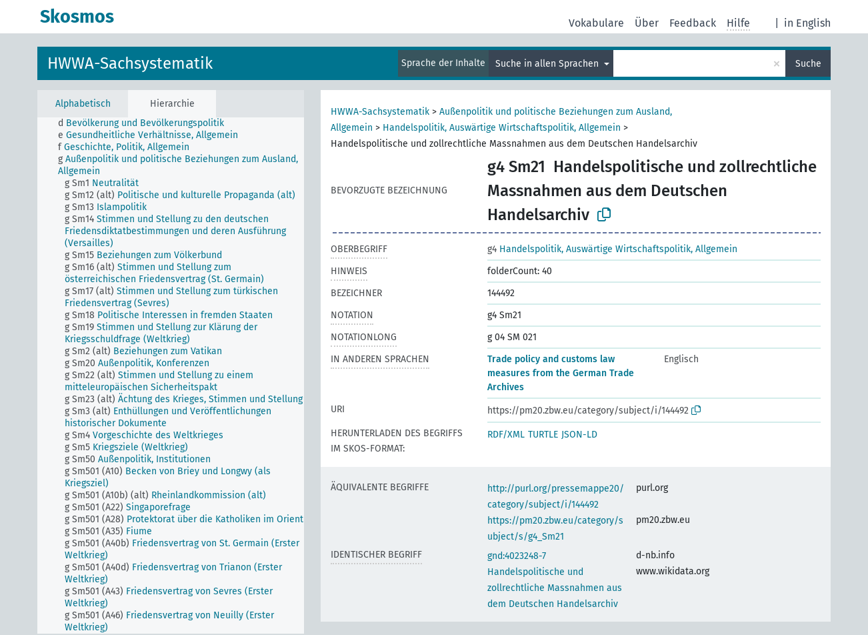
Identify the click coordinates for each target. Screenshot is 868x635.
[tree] (170, 375)
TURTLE (543, 434)
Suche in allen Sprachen (548, 63)
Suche (808, 63)
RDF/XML (506, 434)
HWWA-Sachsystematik (130, 63)
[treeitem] (146, 123)
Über (647, 23)
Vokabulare (596, 23)
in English (807, 23)
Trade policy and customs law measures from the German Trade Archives (560, 373)
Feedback (692, 23)
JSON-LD (579, 434)
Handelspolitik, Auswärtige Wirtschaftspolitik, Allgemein (502, 127)
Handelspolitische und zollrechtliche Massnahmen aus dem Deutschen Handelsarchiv (554, 588)
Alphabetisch (83, 103)
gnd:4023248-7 (516, 556)
